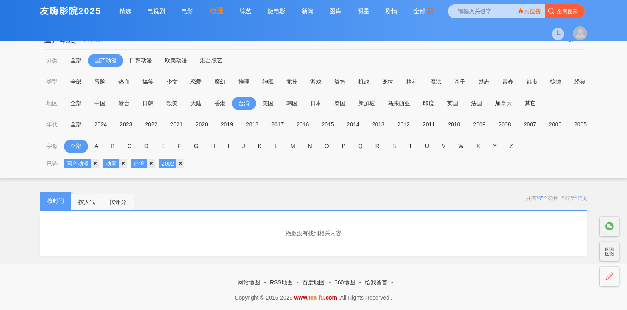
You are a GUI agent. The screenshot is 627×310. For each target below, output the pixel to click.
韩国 (292, 103)
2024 (100, 124)
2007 (530, 124)
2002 (173, 164)
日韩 (148, 103)
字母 (52, 146)
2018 (252, 124)
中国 (100, 103)
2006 (555, 124)
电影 (187, 11)
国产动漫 (105, 60)
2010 (454, 124)
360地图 (345, 282)
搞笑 (148, 81)
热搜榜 (529, 11)
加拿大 (503, 103)
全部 (423, 11)
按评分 (118, 202)
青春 (507, 81)
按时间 (55, 201)
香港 (220, 103)
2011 (429, 124)
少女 (172, 81)
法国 (476, 103)
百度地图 (313, 282)
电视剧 (156, 11)
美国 (268, 103)
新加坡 (366, 103)
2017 (277, 124)
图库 (335, 11)
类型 (52, 81)
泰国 (339, 103)
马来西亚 (399, 103)
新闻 (308, 11)
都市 (531, 81)
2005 (580, 124)
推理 (244, 81)
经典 (579, 81)
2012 (403, 124)
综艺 (246, 11)
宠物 (387, 81)
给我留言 (376, 282)
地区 (52, 103)
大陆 (196, 103)
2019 (227, 124)
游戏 (315, 81)
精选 (125, 11)
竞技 (292, 81)
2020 (202, 124)
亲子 (459, 81)
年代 (52, 124)
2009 (479, 124)
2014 (353, 124)
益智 (339, 81)
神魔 (268, 81)
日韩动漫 (141, 60)
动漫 (216, 11)
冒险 (100, 81)
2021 (176, 124)
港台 (124, 103)
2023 (126, 124)
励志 (483, 81)
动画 (116, 164)
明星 (363, 11)
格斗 (411, 81)
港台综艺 (211, 60)
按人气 (86, 202)
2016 (302, 124)
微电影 (277, 11)
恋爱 (196, 81)
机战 (363, 81)
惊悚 (555, 81)
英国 (452, 103)
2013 (378, 124)
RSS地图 (281, 282)
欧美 (172, 103)
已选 (52, 163)
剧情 (391, 11)
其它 (530, 103)
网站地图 (249, 282)
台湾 (244, 103)
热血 (124, 81)
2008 (505, 124)
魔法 (435, 81)
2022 (151, 124)
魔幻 (220, 81)
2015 (327, 124)
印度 (428, 103)
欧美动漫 (176, 60)
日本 (315, 103)
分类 (52, 60)
